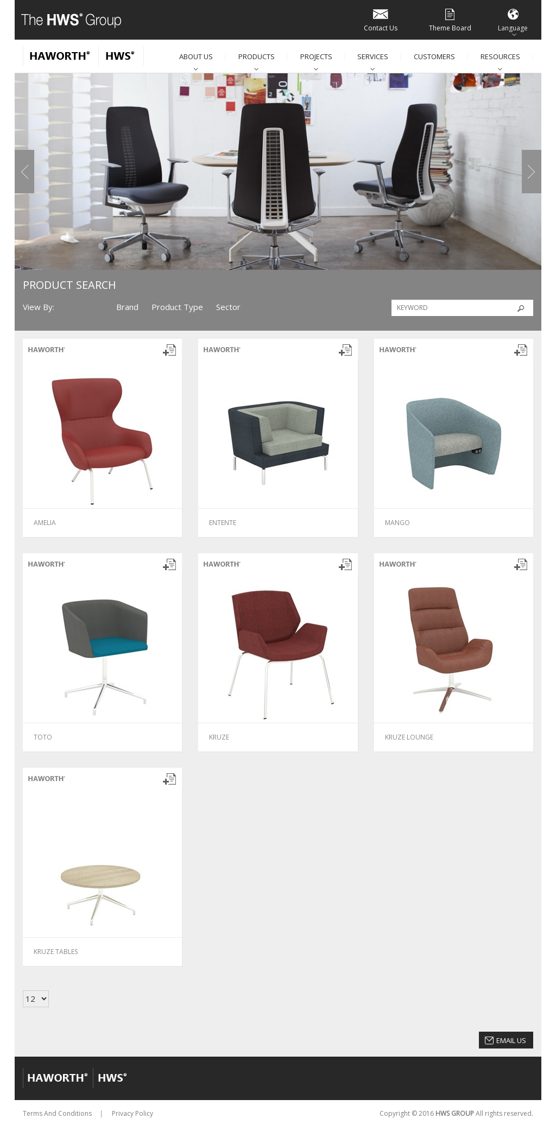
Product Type (177, 306)
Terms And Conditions (57, 1113)
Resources (500, 56)
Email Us (511, 1040)
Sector (228, 306)
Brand (127, 306)
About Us (196, 56)
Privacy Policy (132, 1113)
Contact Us (380, 19)
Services (372, 56)
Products (256, 56)
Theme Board (450, 19)
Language (513, 19)
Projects (316, 56)
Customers (434, 56)
